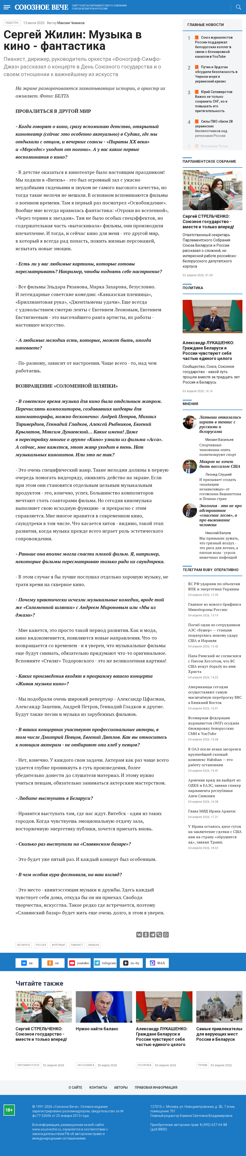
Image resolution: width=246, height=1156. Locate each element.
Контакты (98, 1087)
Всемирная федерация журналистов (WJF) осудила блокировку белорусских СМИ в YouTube (213, 725)
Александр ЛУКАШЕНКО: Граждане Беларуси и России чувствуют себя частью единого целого (208, 350)
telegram (105, 963)
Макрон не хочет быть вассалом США (219, 464)
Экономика (85, 1065)
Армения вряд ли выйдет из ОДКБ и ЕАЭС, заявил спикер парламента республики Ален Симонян (214, 787)
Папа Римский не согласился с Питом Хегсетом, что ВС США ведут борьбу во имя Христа (214, 663)
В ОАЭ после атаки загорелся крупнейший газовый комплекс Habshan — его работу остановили (214, 756)
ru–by (131, 963)
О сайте (75, 1087)
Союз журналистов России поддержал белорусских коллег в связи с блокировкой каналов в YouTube (214, 47)
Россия (41, 945)
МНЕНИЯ (190, 404)
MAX (157, 963)
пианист (76, 945)
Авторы (121, 1087)
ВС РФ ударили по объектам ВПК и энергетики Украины (214, 586)
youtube (79, 963)
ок (53, 963)
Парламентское (28, 1065)
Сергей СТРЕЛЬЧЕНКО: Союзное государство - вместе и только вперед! (208, 221)
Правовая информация (156, 1087)
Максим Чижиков (71, 23)
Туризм (202, 1065)
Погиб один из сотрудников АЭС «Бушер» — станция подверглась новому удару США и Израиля (214, 632)
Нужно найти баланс (97, 1028)
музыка (93, 945)
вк (27, 963)
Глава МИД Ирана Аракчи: (212, 811)
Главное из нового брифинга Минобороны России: (214, 607)
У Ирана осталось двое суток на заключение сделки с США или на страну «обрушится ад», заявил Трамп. (215, 834)
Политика (193, 288)
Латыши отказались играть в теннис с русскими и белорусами (220, 424)
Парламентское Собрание (209, 161)
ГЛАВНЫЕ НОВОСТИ (205, 25)
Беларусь (23, 945)
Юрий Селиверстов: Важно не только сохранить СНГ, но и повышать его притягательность (214, 101)
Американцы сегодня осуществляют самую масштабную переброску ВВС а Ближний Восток (215, 694)
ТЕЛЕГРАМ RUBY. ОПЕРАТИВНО (211, 570)
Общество (12, 22)
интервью (58, 945)
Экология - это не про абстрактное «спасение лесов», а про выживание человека (220, 515)
